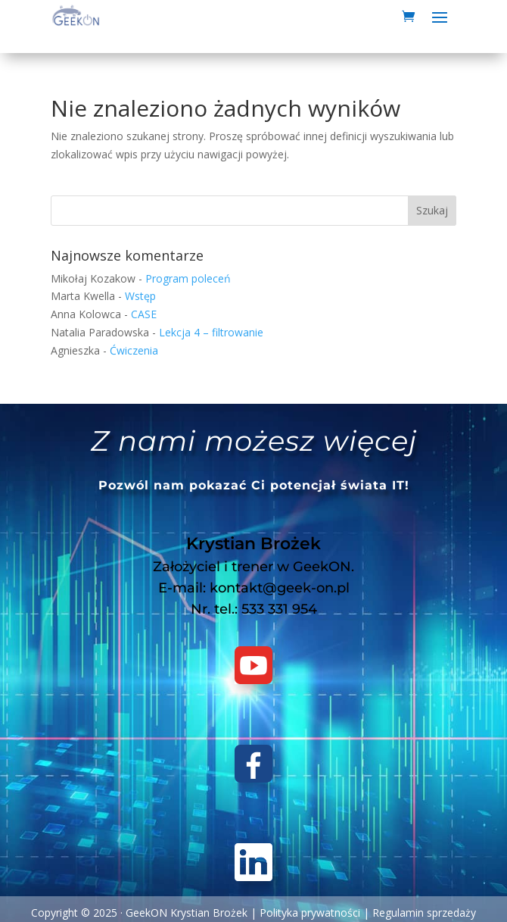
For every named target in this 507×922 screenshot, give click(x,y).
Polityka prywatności (310, 912)
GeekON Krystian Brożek (186, 912)
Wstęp (140, 296)
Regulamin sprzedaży (424, 912)
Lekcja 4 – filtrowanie (211, 332)
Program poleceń (188, 278)
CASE (144, 314)
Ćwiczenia (134, 350)
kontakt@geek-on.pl (280, 588)
